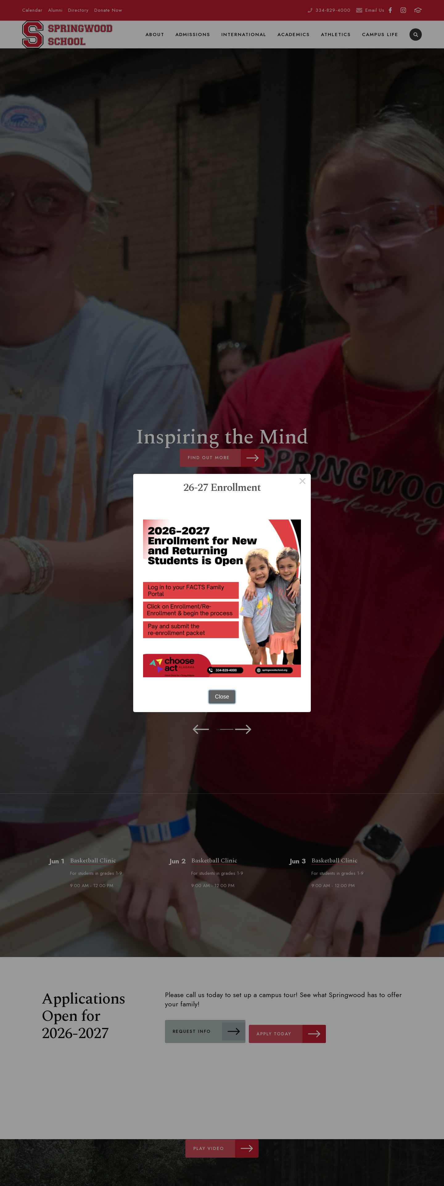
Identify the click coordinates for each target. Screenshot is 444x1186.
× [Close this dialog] (302, 482)
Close (222, 697)
